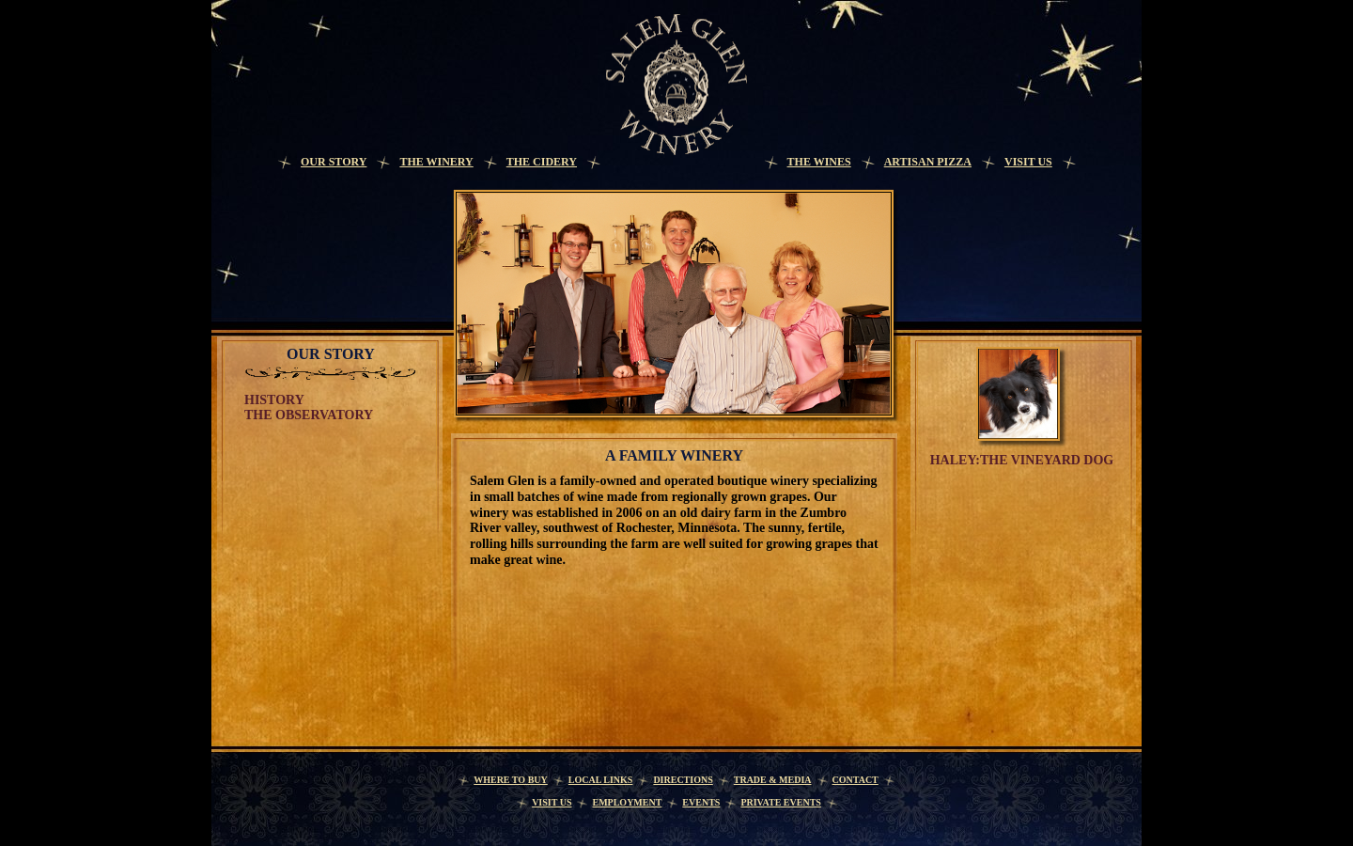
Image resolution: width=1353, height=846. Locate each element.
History (274, 400)
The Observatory (308, 415)
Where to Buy (511, 780)
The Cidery (541, 161)
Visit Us (1028, 161)
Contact (855, 780)
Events (701, 802)
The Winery (436, 161)
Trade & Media (773, 780)
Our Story (333, 161)
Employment (626, 802)
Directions (682, 780)
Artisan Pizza (928, 161)
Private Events (780, 802)
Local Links (600, 780)
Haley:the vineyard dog (1022, 460)
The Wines (819, 161)
